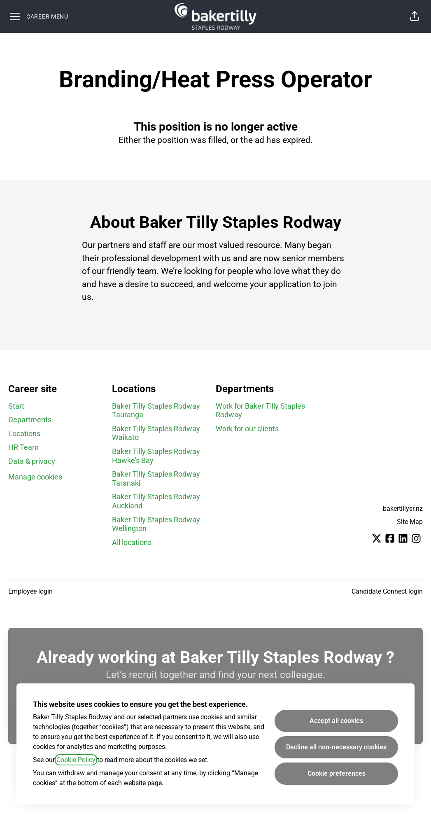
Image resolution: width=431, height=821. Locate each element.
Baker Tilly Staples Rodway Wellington (156, 524)
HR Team (23, 447)
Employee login (30, 591)
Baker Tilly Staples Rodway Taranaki (156, 478)
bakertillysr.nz (403, 508)
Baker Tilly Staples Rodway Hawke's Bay (156, 456)
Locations (24, 433)
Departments (29, 419)
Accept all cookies (336, 721)
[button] (414, 16)
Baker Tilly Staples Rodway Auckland (156, 501)
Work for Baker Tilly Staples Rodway (260, 410)
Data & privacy (31, 461)
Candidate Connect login (387, 591)
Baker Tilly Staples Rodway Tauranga (156, 410)
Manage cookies (35, 476)
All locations (131, 542)
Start (16, 406)
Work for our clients (247, 428)
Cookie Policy (76, 760)
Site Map (410, 522)
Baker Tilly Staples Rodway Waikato (156, 433)
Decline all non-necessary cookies (336, 747)
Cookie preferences (337, 773)
